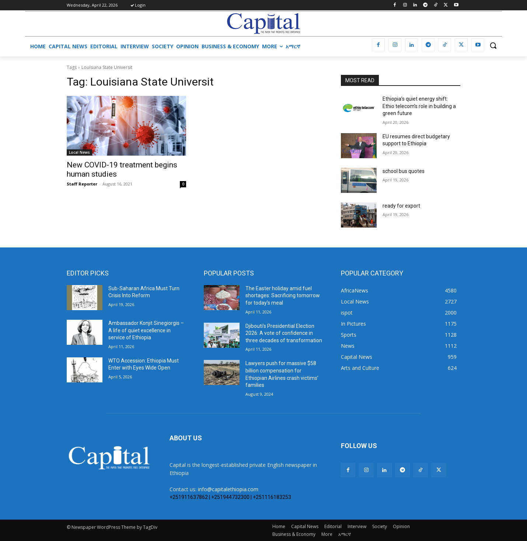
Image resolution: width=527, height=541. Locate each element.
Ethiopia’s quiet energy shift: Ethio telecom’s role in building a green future (419, 106)
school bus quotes (404, 171)
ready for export (401, 206)
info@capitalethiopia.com (228, 489)
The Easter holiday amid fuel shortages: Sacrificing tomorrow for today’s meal (282, 295)
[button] (493, 45)
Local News (79, 152)
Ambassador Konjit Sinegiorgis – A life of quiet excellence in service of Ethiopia (146, 330)
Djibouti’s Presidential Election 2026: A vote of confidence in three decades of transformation (283, 333)
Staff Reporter (82, 184)
